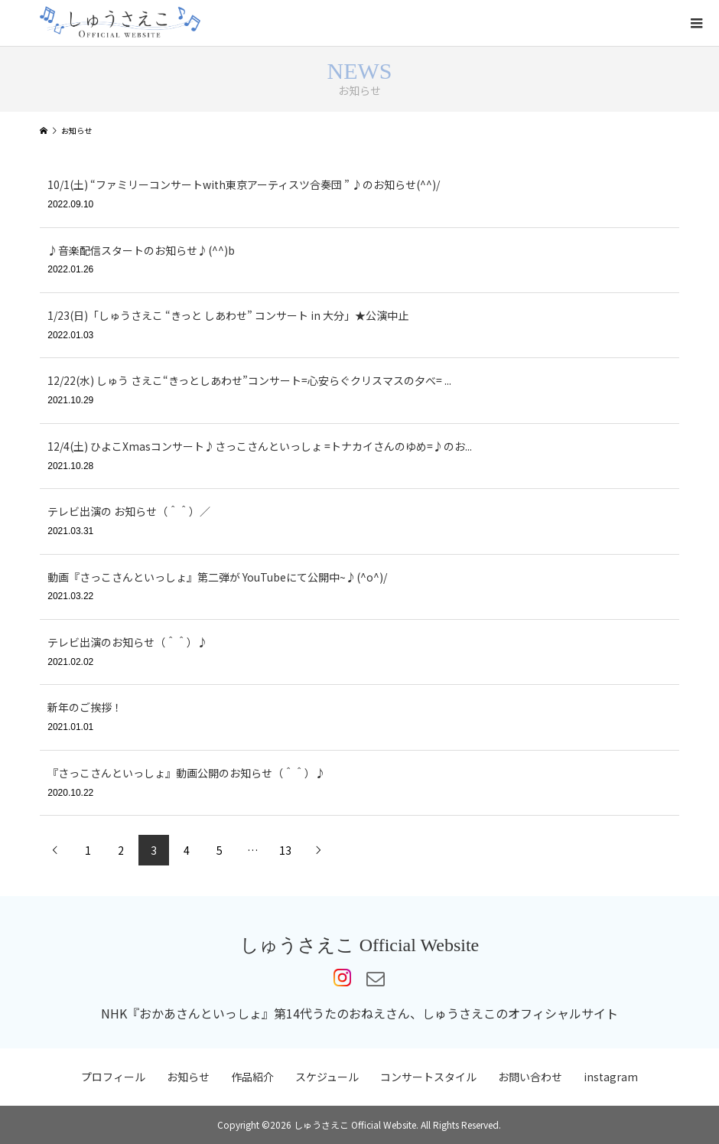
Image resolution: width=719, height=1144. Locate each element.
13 (285, 850)
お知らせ (188, 1076)
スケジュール (327, 1076)
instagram (611, 1076)
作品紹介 (252, 1076)
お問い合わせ (530, 1076)
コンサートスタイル (428, 1076)
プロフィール (113, 1076)
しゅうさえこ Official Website (359, 945)
